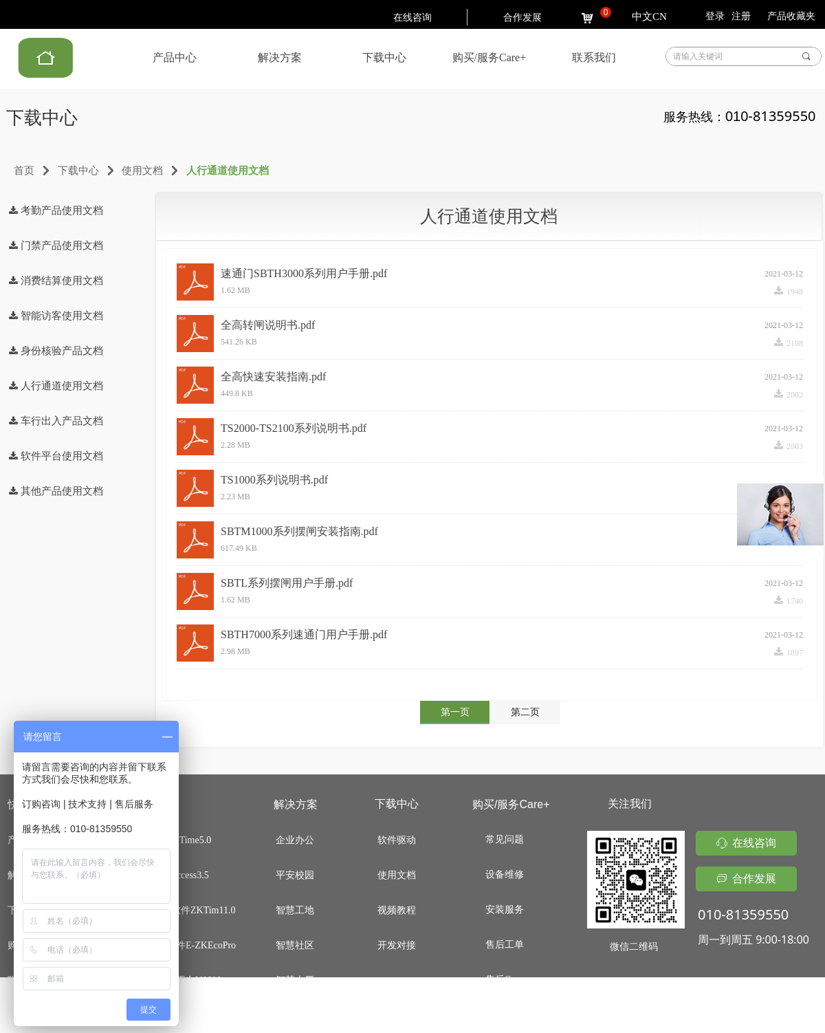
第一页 (455, 712)
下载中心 (78, 170)
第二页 (525, 712)
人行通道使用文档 (227, 170)
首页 (24, 170)
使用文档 (142, 170)
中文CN (649, 16)
